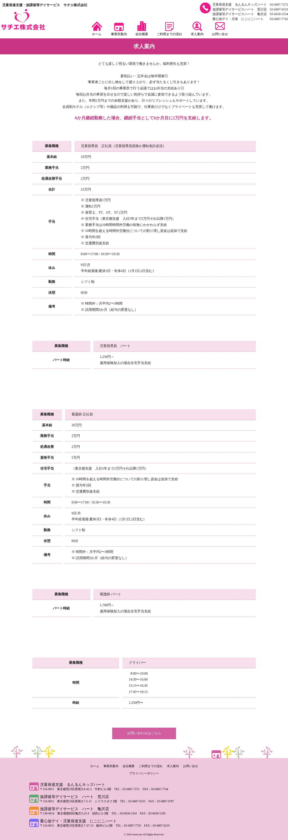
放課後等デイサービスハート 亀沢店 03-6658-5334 (250, 14)
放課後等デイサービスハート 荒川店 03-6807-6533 (250, 9)
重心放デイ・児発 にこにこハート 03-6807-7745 (250, 19)
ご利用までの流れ (169, 28)
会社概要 (141, 28)
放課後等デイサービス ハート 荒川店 (74, 797)
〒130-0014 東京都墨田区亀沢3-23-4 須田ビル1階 (76, 813)
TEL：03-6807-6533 (134, 801)
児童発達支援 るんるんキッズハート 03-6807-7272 (250, 4)
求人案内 (197, 28)
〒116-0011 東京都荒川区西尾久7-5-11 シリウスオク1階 (80, 801)
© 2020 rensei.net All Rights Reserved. (144, 834)
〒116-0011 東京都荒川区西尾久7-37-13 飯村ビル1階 (78, 825)
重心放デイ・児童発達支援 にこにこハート (78, 821)
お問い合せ (220, 28)
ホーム (96, 28)
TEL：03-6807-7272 (128, 789)
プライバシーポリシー (144, 773)
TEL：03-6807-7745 (130, 825)
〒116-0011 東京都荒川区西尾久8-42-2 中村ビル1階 (77, 789)
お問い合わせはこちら (144, 733)
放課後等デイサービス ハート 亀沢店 (74, 809)
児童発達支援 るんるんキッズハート (72, 784)
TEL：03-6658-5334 (126, 813)
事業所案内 (119, 28)
